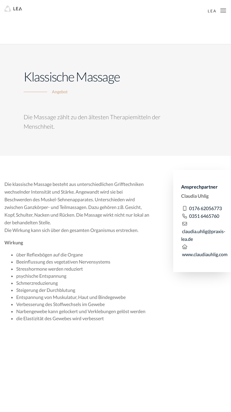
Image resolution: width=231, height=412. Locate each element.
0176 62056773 (205, 208)
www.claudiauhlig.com (204, 254)
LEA (217, 10)
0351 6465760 (204, 216)
